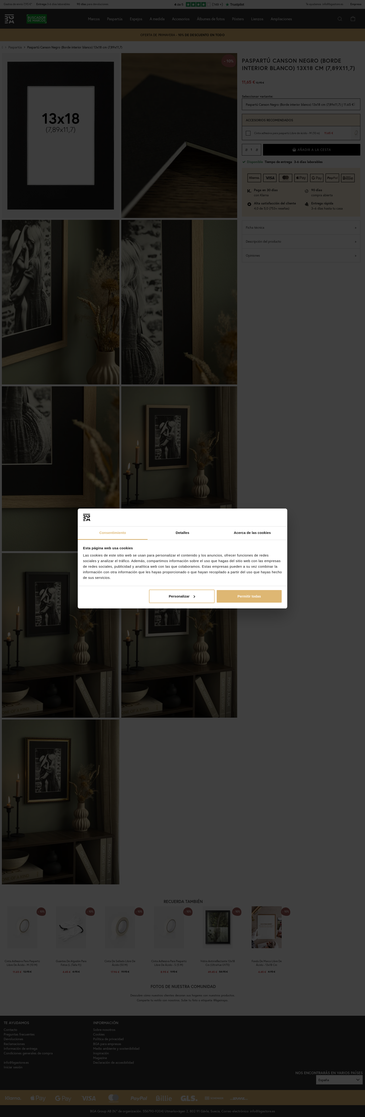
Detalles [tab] (182, 533)
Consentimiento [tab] (112, 533)
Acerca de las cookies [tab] (252, 533)
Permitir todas (249, 596)
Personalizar (182, 596)
